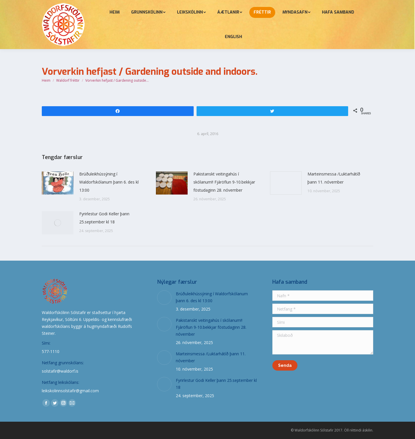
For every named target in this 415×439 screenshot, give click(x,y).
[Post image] (57, 183)
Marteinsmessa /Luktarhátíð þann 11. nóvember (334, 178)
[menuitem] (114, 12)
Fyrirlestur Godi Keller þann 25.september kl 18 (104, 218)
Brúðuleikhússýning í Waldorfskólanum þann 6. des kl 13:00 (109, 182)
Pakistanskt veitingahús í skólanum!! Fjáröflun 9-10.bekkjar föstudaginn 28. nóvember (224, 182)
